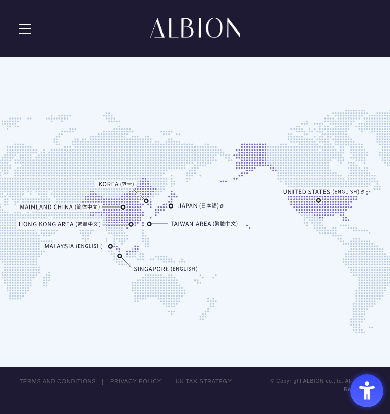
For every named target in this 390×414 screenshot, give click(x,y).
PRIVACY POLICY (135, 381)
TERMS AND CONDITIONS (57, 381)
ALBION (195, 30)
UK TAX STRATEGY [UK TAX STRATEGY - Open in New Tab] (204, 381)
